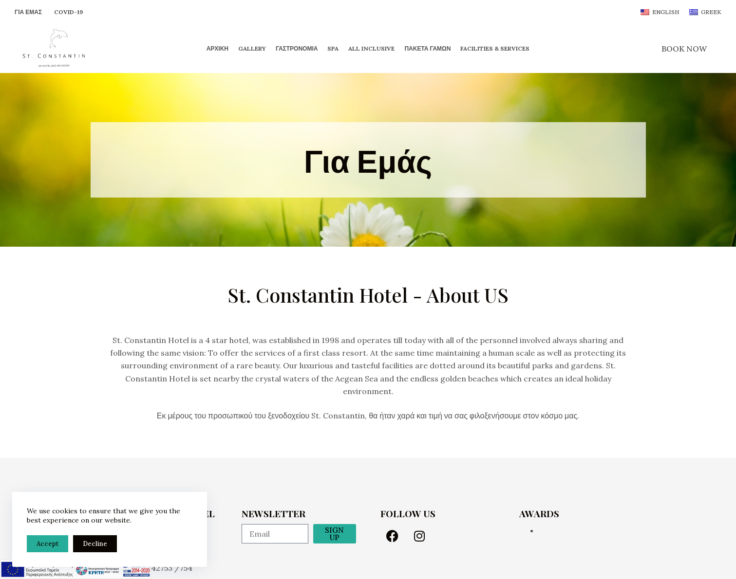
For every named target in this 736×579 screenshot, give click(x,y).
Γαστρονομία (297, 48)
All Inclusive (371, 48)
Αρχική (217, 48)
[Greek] (705, 12)
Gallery (252, 48)
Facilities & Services (494, 48)
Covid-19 (68, 12)
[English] (660, 12)
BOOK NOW (684, 49)
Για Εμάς (28, 12)
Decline (95, 544)
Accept (47, 544)
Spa (333, 48)
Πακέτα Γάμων (427, 48)
